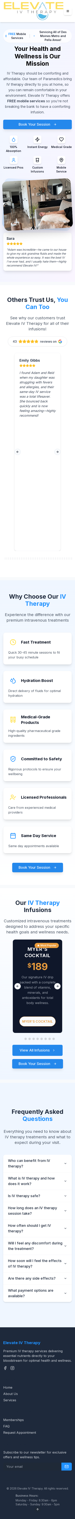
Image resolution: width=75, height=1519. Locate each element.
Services (9, 1400)
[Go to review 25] (46, 558)
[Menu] (68, 11)
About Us (10, 1394)
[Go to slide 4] (33, 1039)
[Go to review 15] (28, 558)
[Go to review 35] (64, 558)
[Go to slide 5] (37, 1039)
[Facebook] (5, 1368)
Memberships (13, 1420)
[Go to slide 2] (25, 1039)
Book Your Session (38, 124)
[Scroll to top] (37, 1509)
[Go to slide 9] (53, 1039)
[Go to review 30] (55, 558)
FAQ (6, 1426)
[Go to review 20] (37, 558)
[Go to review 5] (10, 558)
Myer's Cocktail (37, 1021)
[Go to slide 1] (21, 1039)
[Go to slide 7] (45, 1039)
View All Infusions (37, 1050)
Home (7, 1387)
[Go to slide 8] (49, 1039)
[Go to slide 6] (41, 1039)
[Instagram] (12, 1368)
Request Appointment (19, 1433)
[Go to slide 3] (29, 1039)
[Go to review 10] (19, 558)
